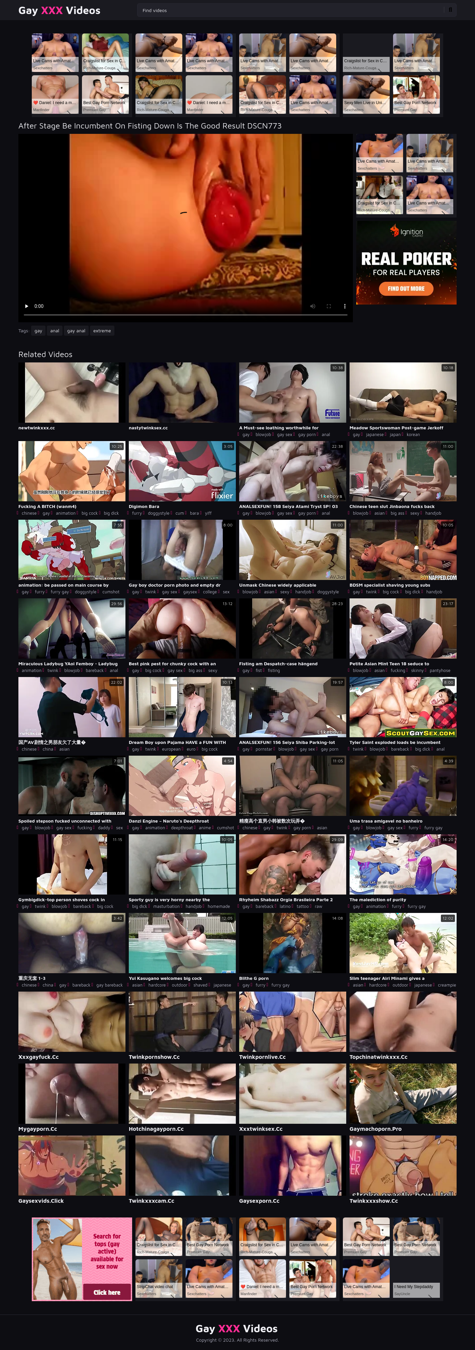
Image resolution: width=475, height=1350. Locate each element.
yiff (208, 513)
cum (180, 513)
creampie (447, 985)
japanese (375, 434)
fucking (398, 670)
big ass (397, 513)
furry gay (60, 591)
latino (285, 906)
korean (413, 434)
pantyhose (440, 670)
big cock (90, 513)
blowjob (263, 434)
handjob (433, 513)
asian (379, 513)
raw (318, 906)
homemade (219, 906)
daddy (104, 827)
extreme (102, 330)
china (48, 749)
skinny (417, 670)
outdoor (180, 985)
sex (226, 591)
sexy (414, 513)
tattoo (303, 906)
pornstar (264, 749)
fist (259, 670)
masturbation (166, 906)
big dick (111, 513)
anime (205, 827)
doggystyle (158, 513)
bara (194, 513)
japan (395, 434)
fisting (274, 670)
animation (66, 513)
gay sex (284, 434)
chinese (29, 513)
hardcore (157, 985)
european (171, 749)
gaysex (190, 591)
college (210, 591)
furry (137, 513)
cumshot (110, 591)
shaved (200, 985)
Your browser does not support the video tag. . (185, 228)
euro (191, 749)
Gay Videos (59, 10)
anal (54, 330)
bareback (95, 670)
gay (38, 330)
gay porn (307, 434)
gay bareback (109, 985)
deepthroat (182, 827)
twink (150, 591)
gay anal (76, 330)
